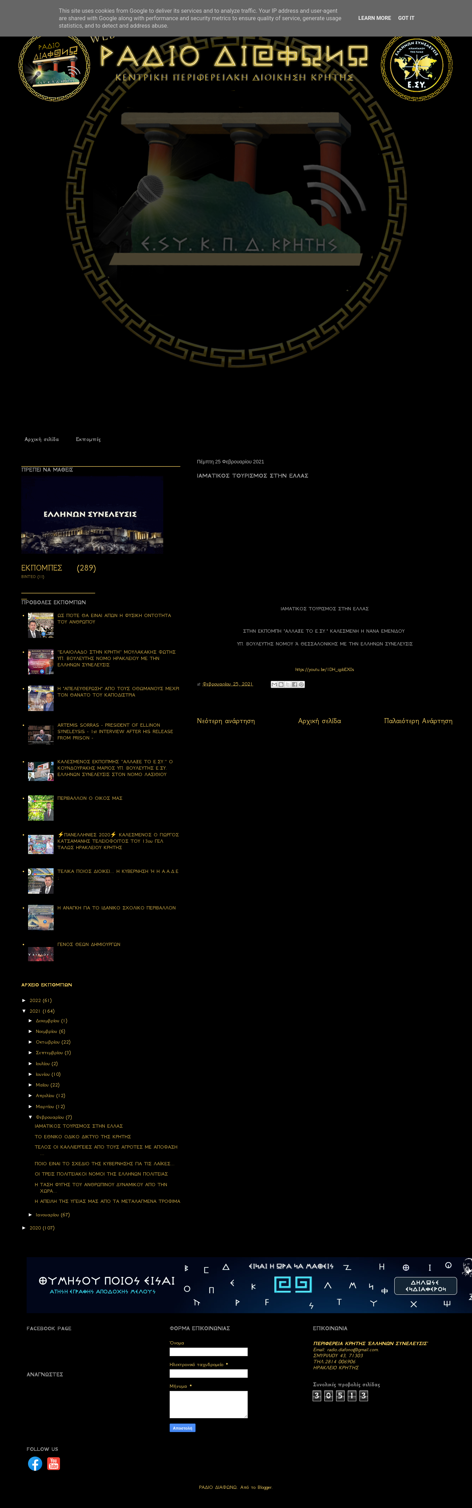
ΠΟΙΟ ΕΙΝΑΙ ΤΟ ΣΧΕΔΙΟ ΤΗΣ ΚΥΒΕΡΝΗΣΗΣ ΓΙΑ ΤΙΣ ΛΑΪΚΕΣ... (105, 1164)
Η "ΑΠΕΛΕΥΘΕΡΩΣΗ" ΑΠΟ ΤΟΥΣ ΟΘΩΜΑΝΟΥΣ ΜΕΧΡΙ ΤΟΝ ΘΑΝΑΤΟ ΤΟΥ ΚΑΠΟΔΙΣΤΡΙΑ (118, 692)
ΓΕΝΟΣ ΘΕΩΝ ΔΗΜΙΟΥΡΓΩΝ (88, 944)
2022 (36, 1000)
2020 (36, 1228)
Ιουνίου (44, 1074)
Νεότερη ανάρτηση (226, 721)
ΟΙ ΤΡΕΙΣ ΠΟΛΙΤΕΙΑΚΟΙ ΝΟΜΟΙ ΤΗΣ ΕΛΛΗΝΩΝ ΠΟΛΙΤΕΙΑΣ (101, 1174)
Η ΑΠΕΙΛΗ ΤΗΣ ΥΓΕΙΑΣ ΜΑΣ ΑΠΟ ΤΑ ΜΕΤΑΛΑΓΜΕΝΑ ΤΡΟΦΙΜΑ (107, 1201)
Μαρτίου (46, 1107)
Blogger (264, 1487)
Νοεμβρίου (47, 1031)
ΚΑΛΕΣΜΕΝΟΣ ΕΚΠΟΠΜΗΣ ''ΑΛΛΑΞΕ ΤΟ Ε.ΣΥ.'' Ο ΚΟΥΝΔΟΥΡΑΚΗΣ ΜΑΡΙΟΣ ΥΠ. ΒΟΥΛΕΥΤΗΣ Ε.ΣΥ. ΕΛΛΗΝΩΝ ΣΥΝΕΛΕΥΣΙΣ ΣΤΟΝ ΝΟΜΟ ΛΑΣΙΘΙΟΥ (115, 768)
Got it (406, 18)
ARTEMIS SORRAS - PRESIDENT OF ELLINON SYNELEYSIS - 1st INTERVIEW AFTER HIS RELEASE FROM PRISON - (115, 731)
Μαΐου (43, 1085)
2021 (36, 1011)
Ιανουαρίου (48, 1215)
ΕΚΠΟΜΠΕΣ (41, 568)
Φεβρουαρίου (51, 1117)
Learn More (374, 18)
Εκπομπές (88, 439)
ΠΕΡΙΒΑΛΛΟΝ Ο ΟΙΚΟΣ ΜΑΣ (89, 798)
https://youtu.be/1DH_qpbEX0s (324, 669)
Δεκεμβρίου (48, 1021)
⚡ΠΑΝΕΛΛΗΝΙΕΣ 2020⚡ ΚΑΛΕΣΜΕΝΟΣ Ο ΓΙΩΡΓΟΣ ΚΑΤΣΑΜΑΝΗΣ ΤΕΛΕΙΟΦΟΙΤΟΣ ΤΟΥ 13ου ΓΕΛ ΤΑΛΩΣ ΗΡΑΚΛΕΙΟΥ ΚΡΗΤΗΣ (118, 841)
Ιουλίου (44, 1064)
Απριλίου (46, 1096)
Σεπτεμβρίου (50, 1053)
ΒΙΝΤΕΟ (28, 576)
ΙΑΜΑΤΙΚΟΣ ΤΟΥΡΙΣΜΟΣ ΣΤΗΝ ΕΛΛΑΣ (79, 1126)
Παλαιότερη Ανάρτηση (418, 721)
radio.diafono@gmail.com (352, 1350)
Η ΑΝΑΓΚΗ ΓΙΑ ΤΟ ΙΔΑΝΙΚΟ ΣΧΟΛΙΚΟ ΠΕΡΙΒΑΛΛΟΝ (116, 908)
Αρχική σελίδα (41, 439)
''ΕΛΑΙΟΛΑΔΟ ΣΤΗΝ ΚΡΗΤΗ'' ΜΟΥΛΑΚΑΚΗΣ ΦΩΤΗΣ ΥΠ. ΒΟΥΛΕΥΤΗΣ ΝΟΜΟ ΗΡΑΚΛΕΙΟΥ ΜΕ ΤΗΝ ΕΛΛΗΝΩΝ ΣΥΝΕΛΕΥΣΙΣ (116, 658)
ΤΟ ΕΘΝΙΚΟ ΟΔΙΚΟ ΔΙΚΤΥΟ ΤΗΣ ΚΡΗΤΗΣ (83, 1137)
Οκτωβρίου (49, 1042)
